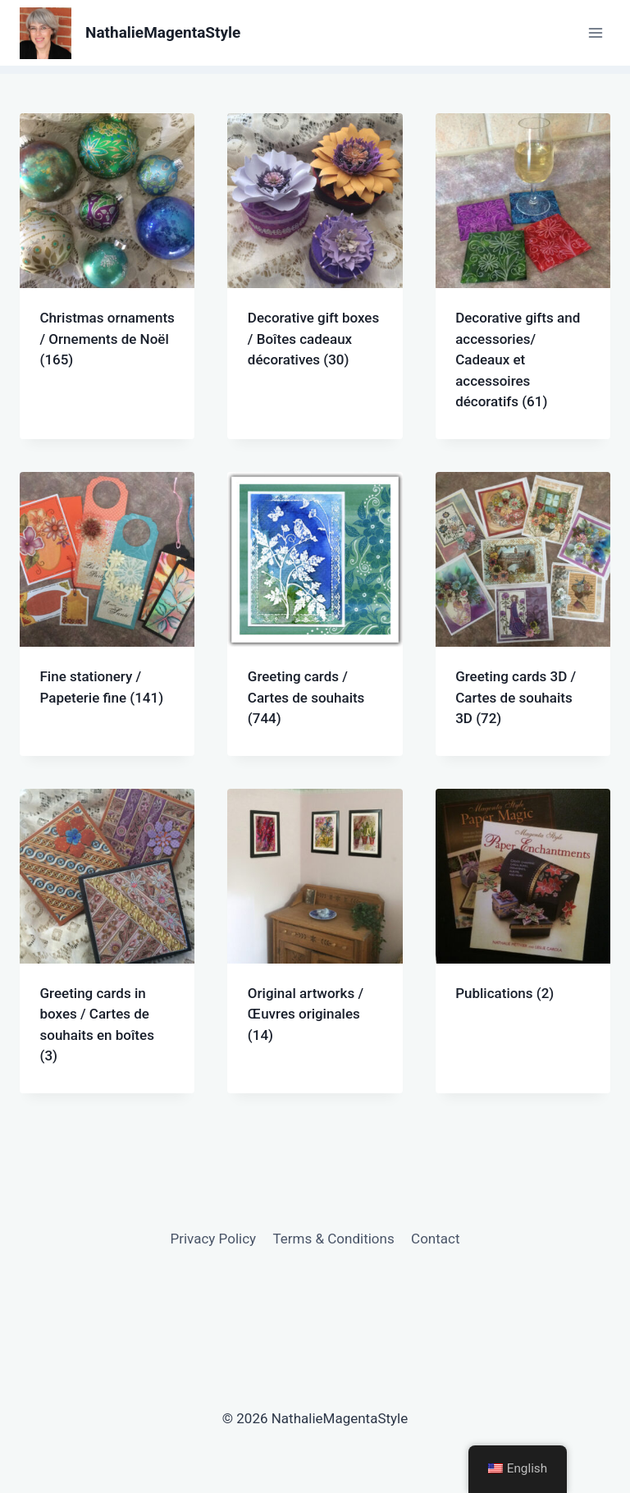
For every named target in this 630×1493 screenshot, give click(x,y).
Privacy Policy (213, 1238)
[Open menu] (595, 32)
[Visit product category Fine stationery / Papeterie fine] (107, 603)
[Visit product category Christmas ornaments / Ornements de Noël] (107, 255)
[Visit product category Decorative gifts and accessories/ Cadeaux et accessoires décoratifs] (523, 276)
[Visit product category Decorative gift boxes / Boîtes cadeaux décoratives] (314, 255)
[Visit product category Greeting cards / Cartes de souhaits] (314, 614)
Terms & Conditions (334, 1238)
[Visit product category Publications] (523, 910)
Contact (435, 1238)
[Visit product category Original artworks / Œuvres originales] (314, 931)
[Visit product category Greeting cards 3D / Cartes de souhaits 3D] (523, 614)
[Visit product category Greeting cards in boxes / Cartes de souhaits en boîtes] (107, 941)
